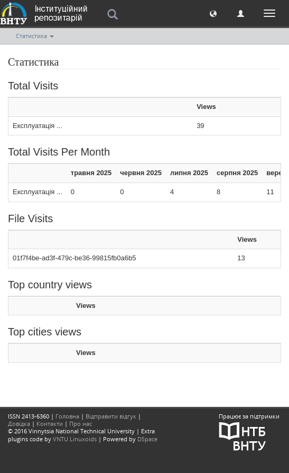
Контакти (49, 423)
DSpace (147, 439)
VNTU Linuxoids (75, 439)
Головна (67, 416)
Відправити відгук (111, 416)
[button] (213, 13)
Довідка (19, 423)
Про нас (80, 423)
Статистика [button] (35, 36)
